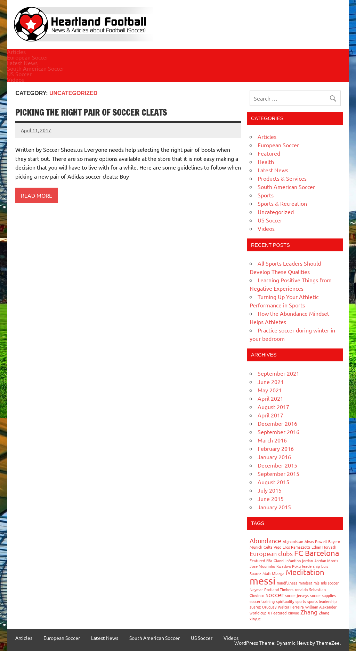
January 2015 (274, 506)
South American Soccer (35, 68)
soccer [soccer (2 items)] (275, 594)
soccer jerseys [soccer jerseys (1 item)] (297, 595)
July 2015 (270, 490)
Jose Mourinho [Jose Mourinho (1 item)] (262, 566)
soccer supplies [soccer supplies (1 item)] (323, 595)
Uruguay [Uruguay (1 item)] (269, 607)
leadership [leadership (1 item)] (311, 566)
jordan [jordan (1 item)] (307, 560)
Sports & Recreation (282, 203)
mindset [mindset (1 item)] (305, 583)
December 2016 (277, 423)
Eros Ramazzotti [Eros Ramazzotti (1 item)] (296, 547)
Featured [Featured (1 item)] (257, 560)
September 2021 (278, 373)
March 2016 (272, 440)
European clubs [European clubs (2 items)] (271, 553)
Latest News (22, 62)
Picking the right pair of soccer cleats (91, 112)
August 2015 (273, 481)
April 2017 (270, 414)
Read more (36, 195)
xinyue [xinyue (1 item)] (293, 612)
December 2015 (277, 465)
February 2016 (276, 448)
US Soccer (19, 73)
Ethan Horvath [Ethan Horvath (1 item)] (324, 547)
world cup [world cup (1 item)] (258, 612)
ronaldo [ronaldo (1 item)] (301, 589)
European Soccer (27, 57)
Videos (15, 79)
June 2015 (271, 498)
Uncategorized (276, 211)
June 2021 (271, 381)
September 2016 (278, 431)
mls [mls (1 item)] (316, 583)
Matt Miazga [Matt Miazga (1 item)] (273, 573)
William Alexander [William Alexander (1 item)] (321, 607)
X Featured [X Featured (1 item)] (277, 612)
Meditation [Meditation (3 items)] (305, 572)
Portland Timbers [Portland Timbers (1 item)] (278, 589)
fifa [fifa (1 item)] (269, 560)
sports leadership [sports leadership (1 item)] (322, 601)
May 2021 (270, 389)
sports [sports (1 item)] (301, 601)
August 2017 (273, 406)
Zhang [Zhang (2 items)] (308, 611)
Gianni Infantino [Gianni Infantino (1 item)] (287, 560)
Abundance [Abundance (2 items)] (265, 540)
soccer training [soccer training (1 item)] (262, 601)
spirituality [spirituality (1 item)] (285, 601)
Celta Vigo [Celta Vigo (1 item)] (272, 547)
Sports (266, 194)
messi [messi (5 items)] (262, 581)
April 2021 (270, 398)
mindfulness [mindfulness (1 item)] (287, 583)
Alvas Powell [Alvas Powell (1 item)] (316, 541)
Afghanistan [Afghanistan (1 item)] (293, 541)
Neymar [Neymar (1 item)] (256, 589)
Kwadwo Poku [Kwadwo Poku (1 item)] (288, 566)
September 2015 (278, 473)
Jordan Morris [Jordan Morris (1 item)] (326, 560)
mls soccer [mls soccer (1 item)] (330, 583)
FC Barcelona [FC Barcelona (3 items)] (316, 552)
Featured (269, 153)
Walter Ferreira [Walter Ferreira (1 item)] (291, 607)
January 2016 (274, 456)
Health (266, 161)
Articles (16, 51)
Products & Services (282, 178)
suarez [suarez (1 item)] (255, 607)
